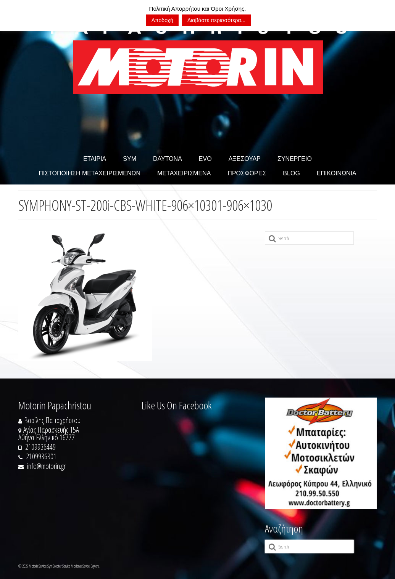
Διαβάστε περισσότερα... (216, 20)
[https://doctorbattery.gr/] (321, 453)
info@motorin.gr (42, 466)
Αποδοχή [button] (162, 20)
